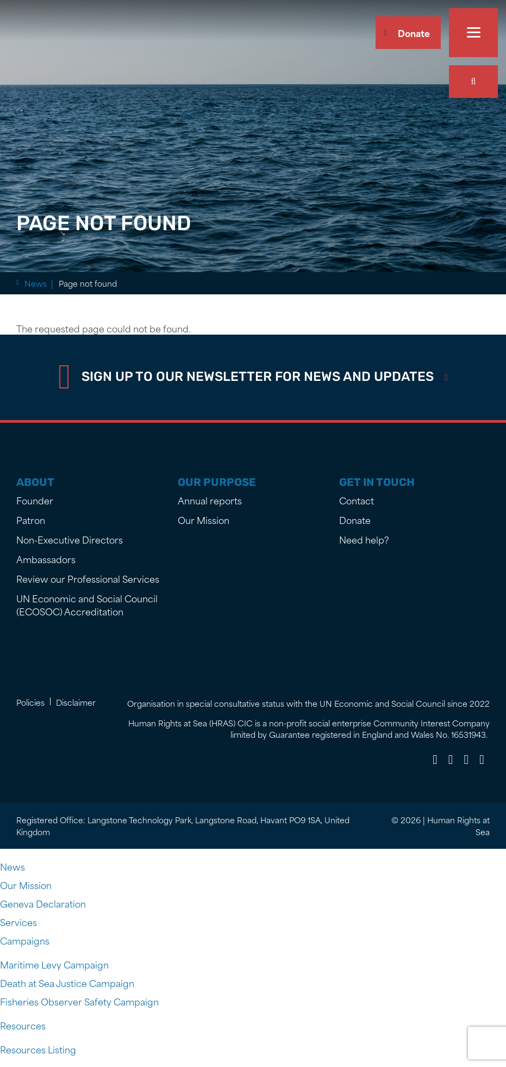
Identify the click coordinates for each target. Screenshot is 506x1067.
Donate (414, 33)
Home (36, 283)
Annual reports (210, 500)
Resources (23, 1025)
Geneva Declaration (43, 903)
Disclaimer (76, 702)
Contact (356, 500)
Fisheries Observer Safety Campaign (79, 1001)
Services (18, 922)
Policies (30, 702)
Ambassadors (46, 559)
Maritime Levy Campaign (54, 964)
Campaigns (24, 940)
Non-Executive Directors (69, 539)
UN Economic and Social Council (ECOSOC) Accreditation (87, 604)
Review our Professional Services (87, 578)
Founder (34, 500)
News (71, 283)
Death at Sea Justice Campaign (67, 983)
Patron (30, 520)
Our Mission (203, 520)
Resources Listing (38, 1049)
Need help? (364, 539)
